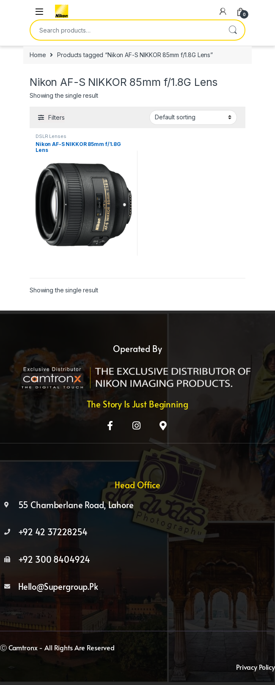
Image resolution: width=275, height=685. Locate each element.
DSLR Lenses (51, 136)
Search (233, 30)
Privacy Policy (255, 666)
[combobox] (125, 30)
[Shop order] (193, 117)
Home (38, 54)
